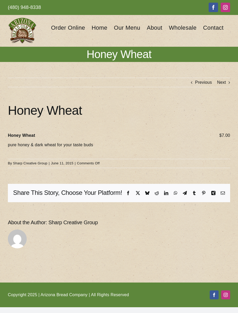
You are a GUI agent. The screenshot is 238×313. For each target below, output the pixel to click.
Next (221, 82)
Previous (203, 82)
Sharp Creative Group (30, 163)
